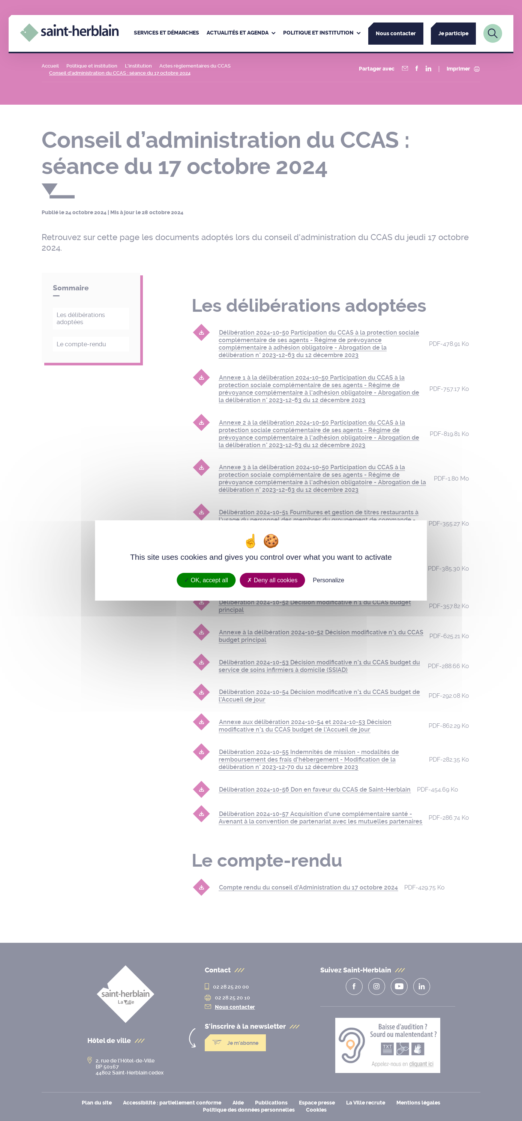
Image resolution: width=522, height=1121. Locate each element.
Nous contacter (396, 33)
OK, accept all (206, 580)
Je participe (453, 33)
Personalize (328, 580)
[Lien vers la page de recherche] (492, 33)
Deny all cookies (272, 580)
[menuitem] (166, 33)
